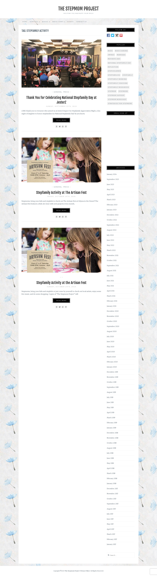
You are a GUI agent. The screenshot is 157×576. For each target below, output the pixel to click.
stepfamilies (114, 75)
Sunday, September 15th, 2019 (61, 106)
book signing (121, 50)
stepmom (112, 91)
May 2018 (110, 463)
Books (45, 21)
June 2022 (110, 240)
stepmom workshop (117, 99)
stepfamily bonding (117, 79)
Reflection (113, 67)
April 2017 (110, 529)
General (58, 92)
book (110, 50)
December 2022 (112, 215)
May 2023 (110, 189)
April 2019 (110, 412)
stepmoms (123, 91)
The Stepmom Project (78, 8)
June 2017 (110, 519)
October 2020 (112, 321)
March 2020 (111, 357)
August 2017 (111, 509)
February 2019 (112, 423)
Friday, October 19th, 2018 (61, 196)
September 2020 (113, 326)
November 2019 (112, 377)
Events (70, 21)
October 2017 (111, 499)
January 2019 (111, 428)
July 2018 (110, 453)
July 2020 (110, 336)
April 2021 (110, 291)
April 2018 (110, 468)
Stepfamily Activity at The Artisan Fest (61, 192)
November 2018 (112, 438)
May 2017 (110, 524)
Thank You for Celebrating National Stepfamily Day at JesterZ (61, 99)
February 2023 (112, 205)
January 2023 (111, 210)
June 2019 (110, 402)
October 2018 (111, 443)
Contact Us (81, 21)
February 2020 (112, 362)
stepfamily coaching (118, 83)
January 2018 (111, 483)
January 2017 (111, 544)
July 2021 (110, 276)
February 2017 (112, 539)
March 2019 (111, 417)
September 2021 (113, 265)
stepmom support (116, 95)
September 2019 (113, 387)
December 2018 (112, 433)
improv (111, 55)
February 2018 (112, 478)
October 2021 (111, 260)
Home (24, 21)
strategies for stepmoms (120, 103)
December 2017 (112, 488)
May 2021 (110, 286)
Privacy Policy (85, 571)
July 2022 (110, 235)
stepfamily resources (118, 87)
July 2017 (110, 514)
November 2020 (113, 316)
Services (34, 21)
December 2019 (112, 372)
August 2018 (111, 448)
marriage (121, 55)
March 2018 (111, 473)
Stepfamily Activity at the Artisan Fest (61, 282)
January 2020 (112, 367)
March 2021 (111, 296)
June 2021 (110, 281)
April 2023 (111, 194)
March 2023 (111, 200)
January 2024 (112, 174)
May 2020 (110, 347)
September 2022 (113, 225)
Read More (61, 120)
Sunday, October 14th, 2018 (61, 287)
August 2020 (112, 331)
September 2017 (112, 504)
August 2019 (111, 392)
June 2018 (110, 458)
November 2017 (112, 494)
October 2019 (111, 382)
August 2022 (111, 230)
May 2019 (110, 407)
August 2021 (111, 271)
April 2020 (111, 352)
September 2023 (113, 179)
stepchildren (114, 71)
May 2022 (110, 245)
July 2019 (110, 397)
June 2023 (110, 184)
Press (66, 92)
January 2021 (111, 306)
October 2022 (112, 220)
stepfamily (127, 75)
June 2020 (110, 342)
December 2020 (113, 311)
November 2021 (112, 255)
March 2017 (111, 534)
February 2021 (112, 301)
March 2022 (111, 250)
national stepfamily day (119, 63)
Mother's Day (114, 59)
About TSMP (57, 21)
